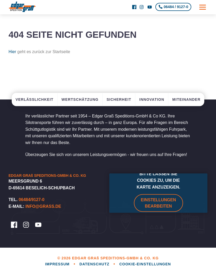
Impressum (58, 264)
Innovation (151, 99)
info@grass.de (43, 206)
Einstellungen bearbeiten (158, 203)
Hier (12, 51)
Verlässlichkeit (35, 99)
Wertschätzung (79, 99)
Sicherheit (118, 99)
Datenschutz (95, 264)
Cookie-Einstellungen (145, 264)
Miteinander (186, 99)
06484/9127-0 (32, 199)
